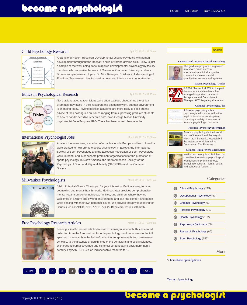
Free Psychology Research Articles (51, 223)
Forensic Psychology (196, 209)
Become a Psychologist (72, 8)
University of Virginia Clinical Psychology (201, 61)
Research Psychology (196, 231)
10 (132, 271)
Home (174, 11)
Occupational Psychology (198, 195)
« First (29, 271)
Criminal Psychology (195, 202)
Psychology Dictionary (196, 224)
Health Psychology (195, 217)
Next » (147, 271)
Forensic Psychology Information (206, 127)
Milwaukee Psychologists (43, 180)
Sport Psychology (194, 238)
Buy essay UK (214, 11)
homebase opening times (185, 260)
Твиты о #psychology (180, 279)
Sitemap (191, 11)
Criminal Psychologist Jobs (210, 105)
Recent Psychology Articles (210, 83)
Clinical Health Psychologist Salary (205, 149)
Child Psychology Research (45, 51)
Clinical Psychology (195, 188)
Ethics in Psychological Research (50, 94)
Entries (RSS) (53, 298)
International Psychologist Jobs (48, 137)
